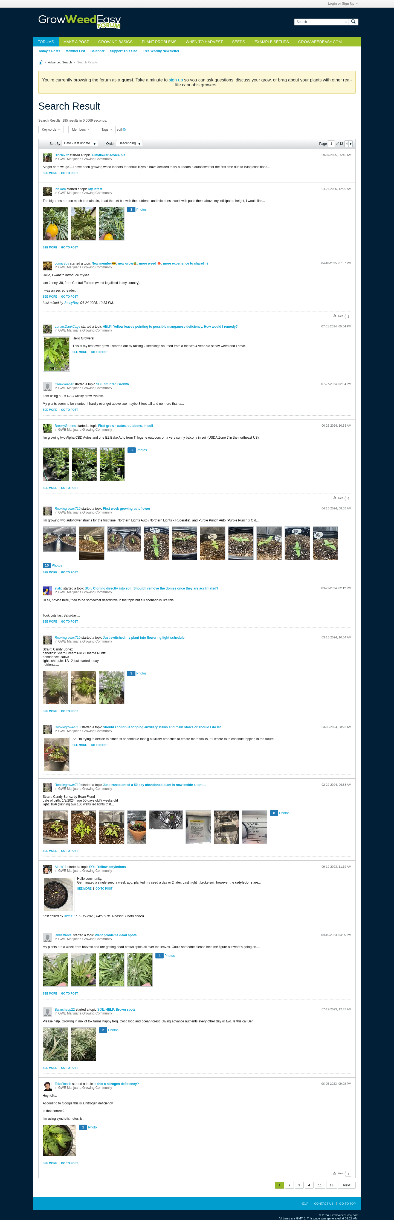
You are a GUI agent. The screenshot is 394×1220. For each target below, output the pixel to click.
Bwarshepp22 (65, 1009)
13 (331, 1185)
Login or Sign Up (343, 3)
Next (346, 1185)
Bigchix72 (62, 155)
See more (50, 173)
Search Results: (50, 120)
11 (320, 1185)
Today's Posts (49, 51)
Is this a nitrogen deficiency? (116, 1084)
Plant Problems (159, 42)
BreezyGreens (65, 426)
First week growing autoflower (126, 509)
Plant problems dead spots (116, 935)
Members (80, 129)
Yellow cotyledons (111, 867)
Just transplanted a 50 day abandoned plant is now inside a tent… (154, 785)
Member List (75, 51)
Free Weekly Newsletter (161, 51)
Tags (107, 129)
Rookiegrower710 (67, 509)
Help (304, 1203)
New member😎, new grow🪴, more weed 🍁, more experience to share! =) (150, 263)
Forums (45, 42)
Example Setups (271, 42)
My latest (95, 189)
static (58, 588)
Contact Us (324, 1203)
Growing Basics (115, 42)
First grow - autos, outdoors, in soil (125, 426)
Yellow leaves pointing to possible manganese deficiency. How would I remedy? (175, 327)
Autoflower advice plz (108, 155)
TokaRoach (63, 1084)
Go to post (69, 173)
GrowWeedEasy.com (320, 42)
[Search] (321, 22)
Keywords (51, 129)
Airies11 (60, 867)
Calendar (98, 51)
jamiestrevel (63, 935)
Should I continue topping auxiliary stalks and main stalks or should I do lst (162, 727)
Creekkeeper (64, 384)
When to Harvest (204, 42)
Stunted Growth (116, 384)
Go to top (347, 1203)
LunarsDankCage (67, 327)
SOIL (99, 384)
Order (110, 144)
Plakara (60, 189)
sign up (176, 80)
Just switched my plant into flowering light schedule (143, 638)
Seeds (238, 42)
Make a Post (76, 42)
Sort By (55, 144)
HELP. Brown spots (121, 1009)
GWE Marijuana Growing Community (85, 159)
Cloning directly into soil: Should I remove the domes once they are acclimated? (155, 588)
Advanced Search (60, 62)
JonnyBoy (62, 263)
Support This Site (123, 51)
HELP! (107, 327)
